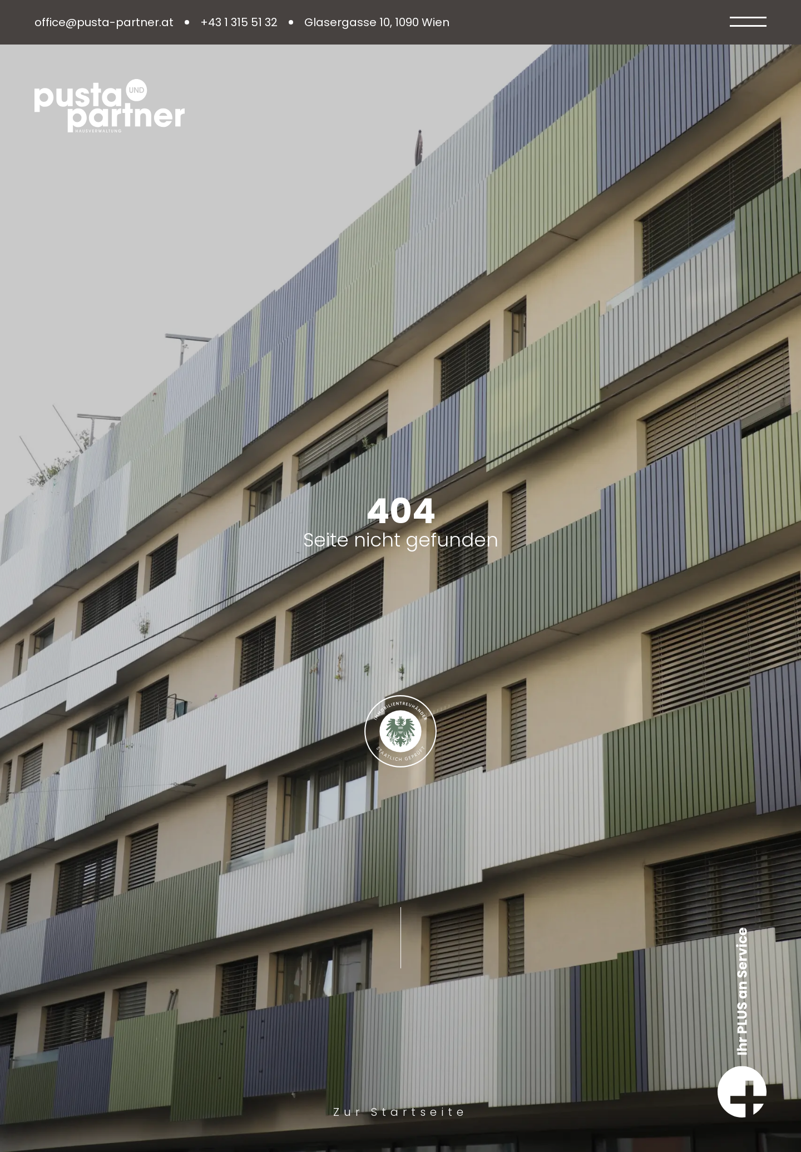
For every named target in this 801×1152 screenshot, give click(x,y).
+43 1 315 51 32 (239, 22)
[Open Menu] (748, 22)
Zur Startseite (400, 1111)
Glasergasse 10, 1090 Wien (376, 22)
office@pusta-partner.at (104, 22)
